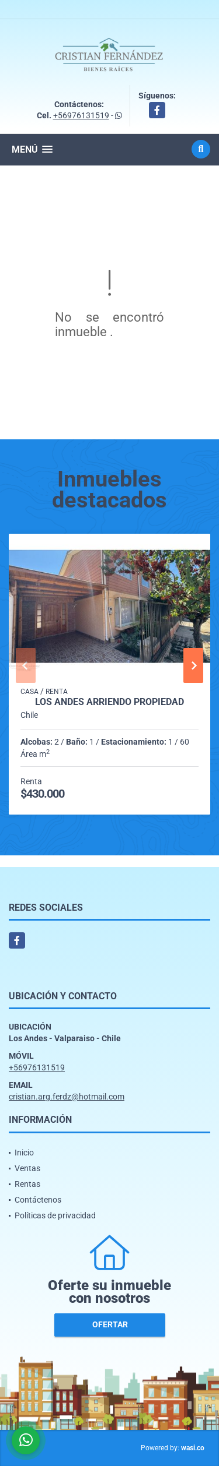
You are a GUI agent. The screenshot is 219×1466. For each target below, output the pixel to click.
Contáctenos (38, 1199)
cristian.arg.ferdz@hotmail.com (66, 1096)
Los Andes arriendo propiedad (109, 702)
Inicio (24, 1152)
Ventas (27, 1168)
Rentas (27, 1184)
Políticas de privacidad (55, 1215)
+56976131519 (81, 115)
